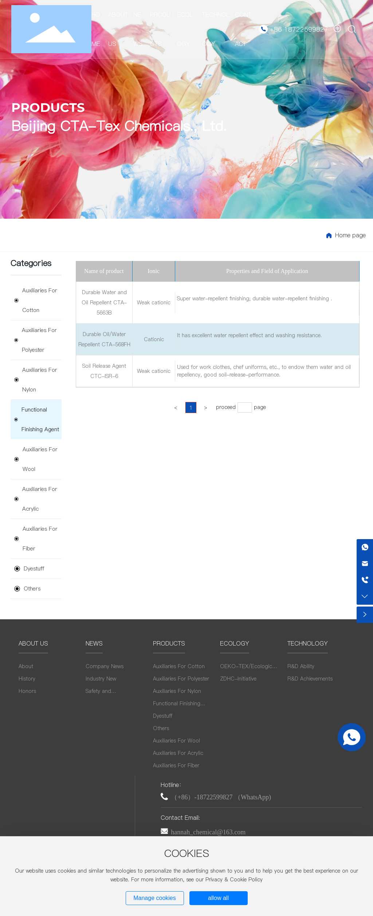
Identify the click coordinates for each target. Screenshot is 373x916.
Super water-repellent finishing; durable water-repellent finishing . (254, 298)
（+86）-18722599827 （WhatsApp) (221, 797)
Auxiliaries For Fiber (36, 538)
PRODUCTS (48, 107)
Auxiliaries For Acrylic (35, 498)
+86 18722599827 (299, 29)
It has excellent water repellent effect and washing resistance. (249, 335)
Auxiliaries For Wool (36, 459)
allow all (218, 898)
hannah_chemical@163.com (208, 832)
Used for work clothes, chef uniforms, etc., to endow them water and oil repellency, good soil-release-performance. (264, 370)
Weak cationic (153, 302)
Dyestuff (29, 568)
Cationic (154, 339)
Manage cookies (154, 898)
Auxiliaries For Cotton (35, 300)
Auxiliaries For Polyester (35, 340)
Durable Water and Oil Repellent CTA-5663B (104, 302)
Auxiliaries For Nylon (35, 379)
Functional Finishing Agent (36, 419)
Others (27, 588)
